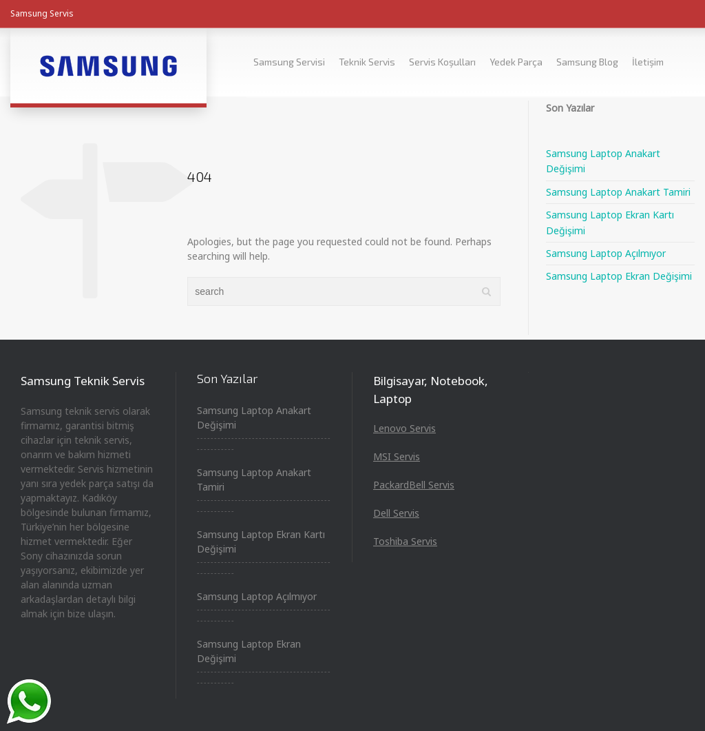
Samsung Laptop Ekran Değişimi (619, 275)
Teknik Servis (367, 62)
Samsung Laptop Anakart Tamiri (618, 191)
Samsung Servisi (289, 62)
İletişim (648, 62)
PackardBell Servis (413, 484)
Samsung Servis (42, 13)
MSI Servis (396, 456)
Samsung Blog (587, 62)
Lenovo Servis (404, 428)
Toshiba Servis (405, 541)
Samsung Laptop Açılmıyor (606, 253)
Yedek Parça (516, 62)
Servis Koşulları (442, 62)
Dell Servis (396, 512)
